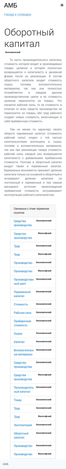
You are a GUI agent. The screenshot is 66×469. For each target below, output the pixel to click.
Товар (18, 400)
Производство (23, 262)
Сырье (18, 333)
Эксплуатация (23, 425)
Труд (17, 246)
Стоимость (21, 304)
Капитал (19, 342)
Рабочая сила (22, 312)
